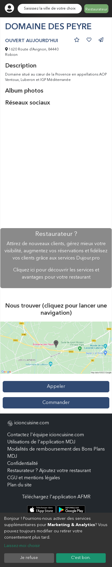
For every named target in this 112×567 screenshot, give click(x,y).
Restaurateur (96, 9)
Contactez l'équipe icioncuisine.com (45, 435)
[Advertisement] (56, 167)
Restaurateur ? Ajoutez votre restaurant (49, 470)
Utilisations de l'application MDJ (41, 442)
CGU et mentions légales (33, 478)
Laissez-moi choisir (22, 546)
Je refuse (29, 558)
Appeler (56, 386)
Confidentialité (22, 463)
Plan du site (19, 485)
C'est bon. (80, 558)
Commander (56, 402)
